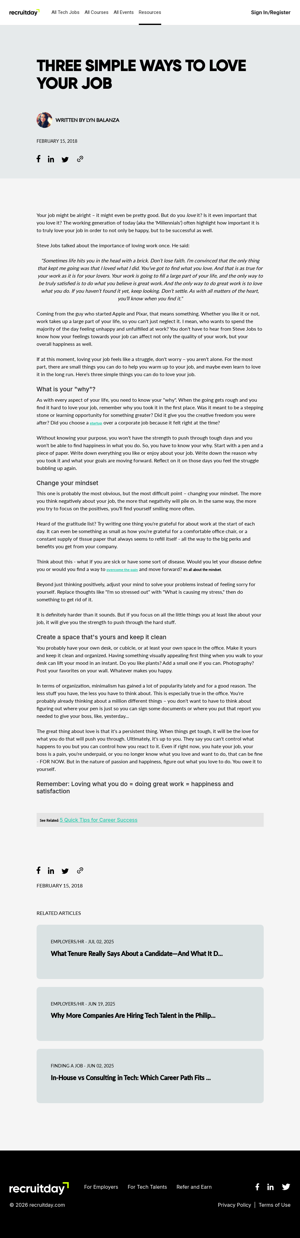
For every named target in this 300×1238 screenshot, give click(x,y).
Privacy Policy (234, 1205)
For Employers (101, 1187)
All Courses (97, 12)
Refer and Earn (194, 1187)
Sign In (259, 12)
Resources (150, 12)
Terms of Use (275, 1205)
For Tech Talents (147, 1187)
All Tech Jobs (65, 12)
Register (280, 12)
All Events (124, 12)
